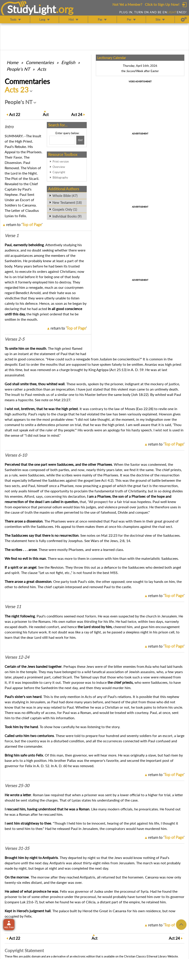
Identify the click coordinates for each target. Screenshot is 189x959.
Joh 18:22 (140, 394)
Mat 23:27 (62, 400)
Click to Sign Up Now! (162, 4)
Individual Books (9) (66, 216)
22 (14, 114)
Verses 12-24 (17, 657)
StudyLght (31, 9)
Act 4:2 (106, 480)
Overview (59, 167)
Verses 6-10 (16, 455)
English (68, 62)
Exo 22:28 (144, 409)
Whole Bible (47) (64, 196)
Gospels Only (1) (64, 209)
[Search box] (62, 140)
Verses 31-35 (17, 848)
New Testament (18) (67, 202)
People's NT (18, 69)
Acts (41, 69)
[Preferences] (184, 19)
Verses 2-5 (14, 339)
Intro (9, 126)
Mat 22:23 (109, 535)
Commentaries (40, 62)
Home (12, 62)
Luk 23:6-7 (28, 902)
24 (76, 114)
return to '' (24, 224)
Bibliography (60, 177)
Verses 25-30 (17, 785)
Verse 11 (13, 606)
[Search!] (80, 140)
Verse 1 (12, 235)
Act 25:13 (118, 369)
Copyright (59, 172)
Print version (61, 161)
